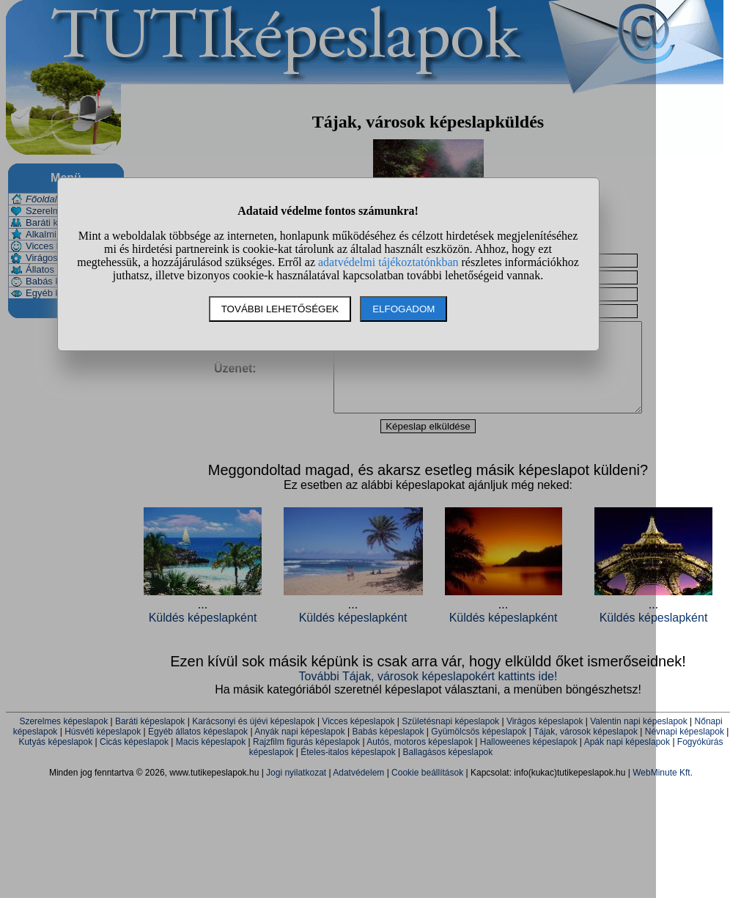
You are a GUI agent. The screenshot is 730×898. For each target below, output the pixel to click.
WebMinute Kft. (663, 790)
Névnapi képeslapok (684, 749)
